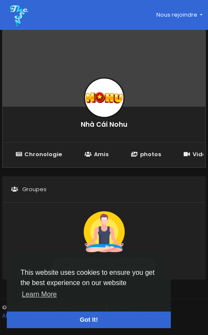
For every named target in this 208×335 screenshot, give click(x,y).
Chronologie (38, 154)
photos (146, 154)
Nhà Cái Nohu (104, 124)
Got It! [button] (89, 319)
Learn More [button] (39, 294)
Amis (96, 154)
